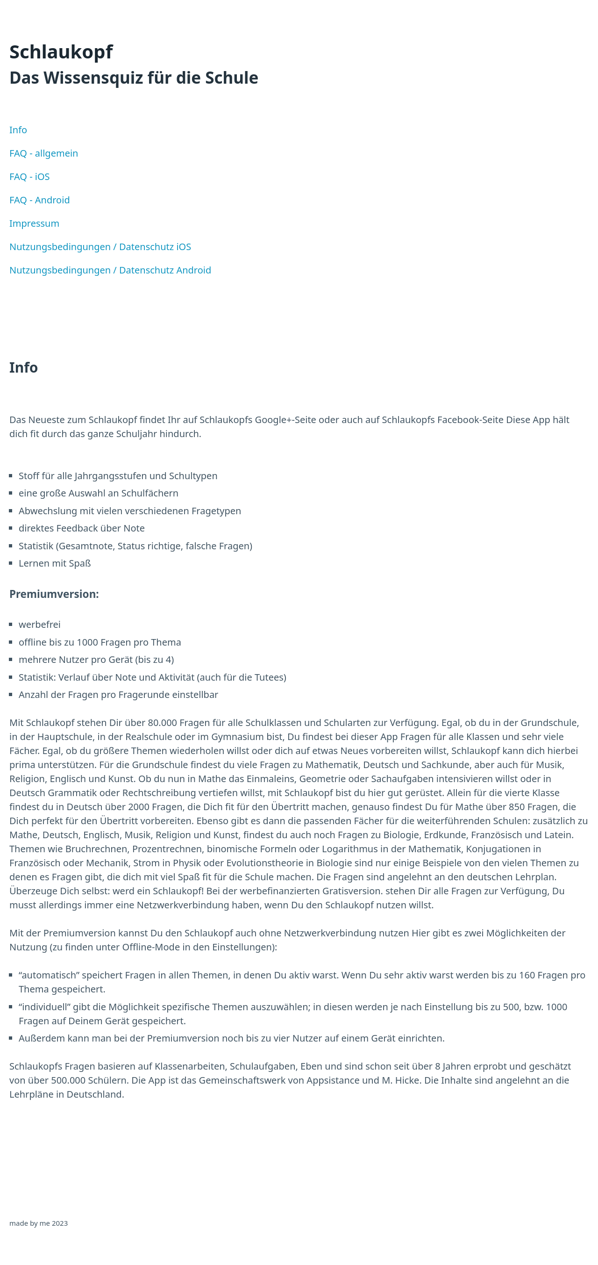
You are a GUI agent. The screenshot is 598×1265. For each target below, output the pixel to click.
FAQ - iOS (29, 176)
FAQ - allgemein (43, 153)
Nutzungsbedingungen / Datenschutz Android (110, 270)
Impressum (34, 223)
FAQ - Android (39, 200)
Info (18, 129)
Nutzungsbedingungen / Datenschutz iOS (100, 246)
